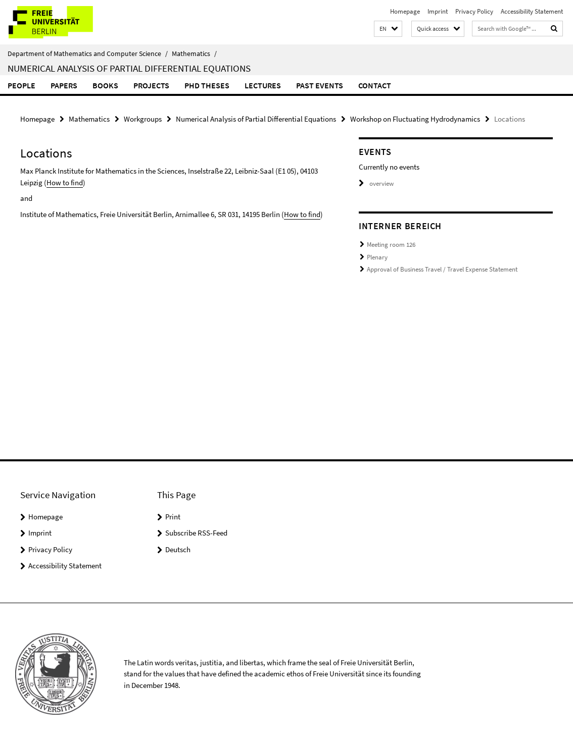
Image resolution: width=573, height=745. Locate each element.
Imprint (437, 11)
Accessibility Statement (532, 11)
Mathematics (194, 53)
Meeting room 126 (391, 244)
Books (105, 85)
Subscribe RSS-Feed (196, 533)
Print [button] (172, 516)
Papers (64, 85)
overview (376, 183)
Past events (319, 85)
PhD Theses (206, 85)
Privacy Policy (474, 11)
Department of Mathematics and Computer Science (88, 53)
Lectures (263, 85)
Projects (151, 85)
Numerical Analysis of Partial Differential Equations (129, 68)
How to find (64, 182)
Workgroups (143, 119)
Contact (374, 85)
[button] (388, 29)
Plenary (377, 257)
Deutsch (177, 549)
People (21, 85)
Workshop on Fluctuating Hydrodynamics (415, 119)
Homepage (405, 11)
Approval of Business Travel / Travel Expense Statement (442, 269)
